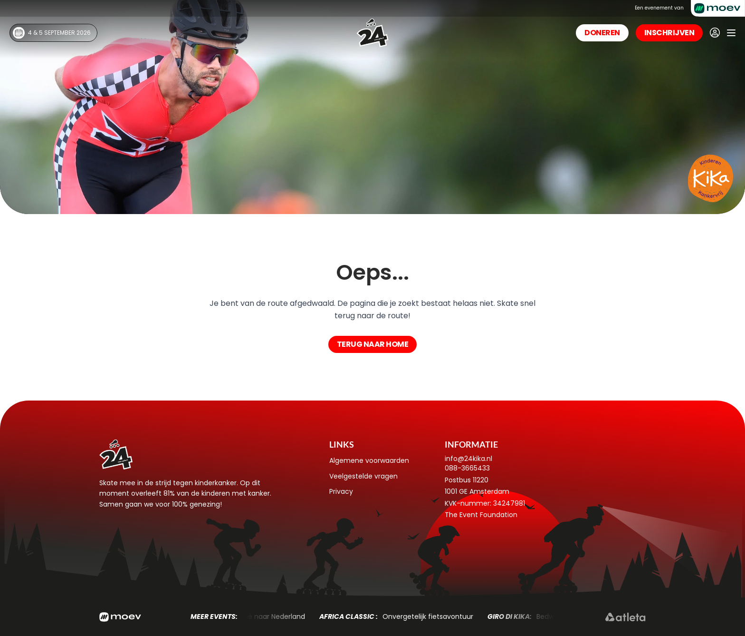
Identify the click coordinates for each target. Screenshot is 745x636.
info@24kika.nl (468, 458)
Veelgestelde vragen (363, 476)
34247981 (509, 503)
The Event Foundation (481, 514)
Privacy (341, 491)
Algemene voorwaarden (369, 460)
